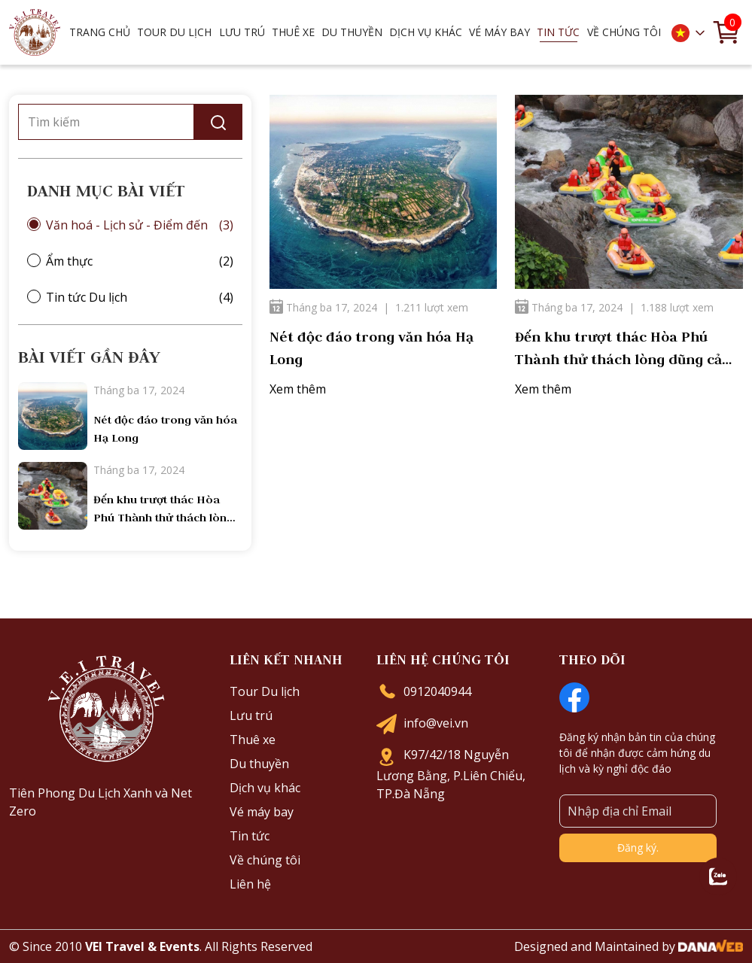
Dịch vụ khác (265, 787)
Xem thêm (297, 389)
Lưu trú (251, 715)
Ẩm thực (69, 261)
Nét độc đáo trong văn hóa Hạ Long (371, 348)
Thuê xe (253, 739)
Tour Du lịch (265, 691)
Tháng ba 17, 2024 (323, 307)
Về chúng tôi (265, 860)
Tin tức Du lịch (86, 297)
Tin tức (249, 836)
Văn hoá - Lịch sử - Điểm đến (127, 225)
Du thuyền (259, 763)
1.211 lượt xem (431, 307)
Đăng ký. (638, 847)
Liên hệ (250, 884)
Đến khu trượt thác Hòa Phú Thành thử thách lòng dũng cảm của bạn (625, 349)
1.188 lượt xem (677, 307)
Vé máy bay (499, 32)
